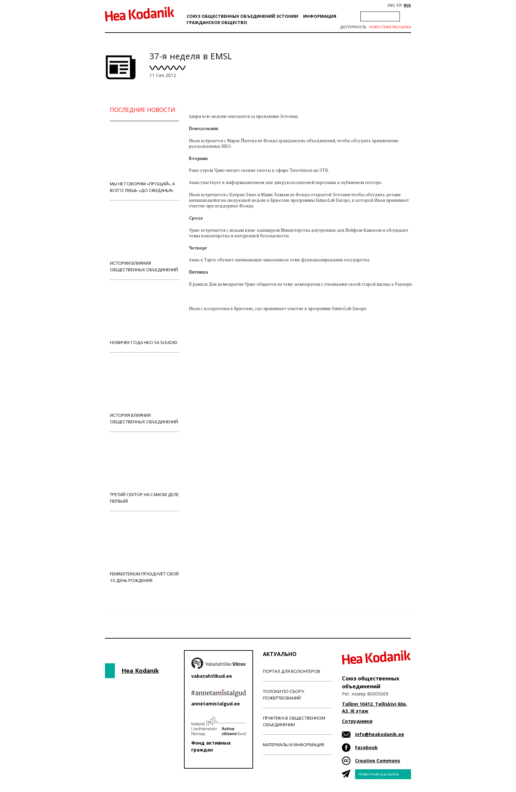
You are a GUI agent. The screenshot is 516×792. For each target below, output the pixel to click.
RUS (407, 5)
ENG (391, 5)
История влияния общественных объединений (144, 392)
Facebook (366, 747)
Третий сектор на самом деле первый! (144, 471)
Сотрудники (357, 721)
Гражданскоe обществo (217, 22)
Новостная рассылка (390, 27)
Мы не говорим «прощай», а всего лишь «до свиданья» (144, 160)
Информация (319, 16)
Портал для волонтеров (291, 671)
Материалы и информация (293, 745)
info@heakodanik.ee (379, 734)
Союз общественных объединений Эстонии (242, 16)
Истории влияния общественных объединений (144, 240)
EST (399, 5)
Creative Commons (377, 760)
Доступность (353, 27)
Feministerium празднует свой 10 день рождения (144, 550)
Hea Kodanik (140, 670)
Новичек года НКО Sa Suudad (144, 315)
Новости (206, 352)
